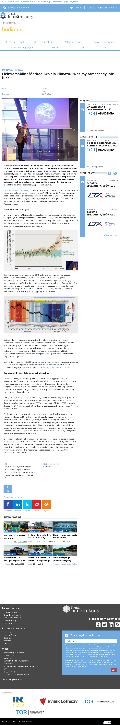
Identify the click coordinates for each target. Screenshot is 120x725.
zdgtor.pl (74, 2)
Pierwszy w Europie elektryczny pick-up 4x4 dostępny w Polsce (15, 560)
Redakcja (7, 638)
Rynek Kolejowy (10, 612)
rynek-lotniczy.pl (44, 2)
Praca (107, 47)
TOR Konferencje (11, 635)
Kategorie (22, 7)
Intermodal (8, 663)
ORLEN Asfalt (9, 671)
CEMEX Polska (10, 655)
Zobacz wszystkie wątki (12, 679)
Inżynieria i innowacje (103, 42)
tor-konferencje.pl (60, 2)
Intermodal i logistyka (21, 47)
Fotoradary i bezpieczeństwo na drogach (21, 666)
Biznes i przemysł (14, 42)
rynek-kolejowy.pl (28, 2)
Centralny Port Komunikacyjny (16, 661)
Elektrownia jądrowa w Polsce (16, 674)
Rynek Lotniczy (10, 620)
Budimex (7, 658)
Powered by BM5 (27, 721)
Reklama (7, 640)
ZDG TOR (7, 632)
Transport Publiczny (12, 617)
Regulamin (8, 643)
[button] (5, 129)
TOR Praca (8, 623)
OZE (5, 669)
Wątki (82, 47)
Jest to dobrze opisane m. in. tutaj (57, 367)
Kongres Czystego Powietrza (16, 190)
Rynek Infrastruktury (12, 615)
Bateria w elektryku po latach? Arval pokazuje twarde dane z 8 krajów (39, 560)
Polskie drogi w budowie (14, 652)
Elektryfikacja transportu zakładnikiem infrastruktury (65, 538)
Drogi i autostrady (44, 42)
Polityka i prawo (72, 42)
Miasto (55, 47)
